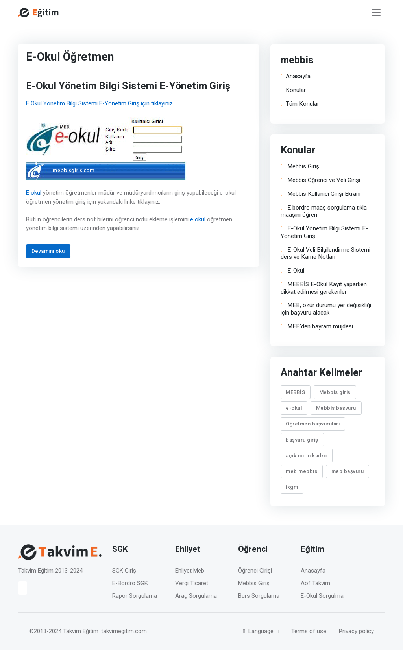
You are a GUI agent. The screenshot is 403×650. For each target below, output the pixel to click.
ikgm (292, 487)
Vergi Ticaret (191, 583)
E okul (33, 192)
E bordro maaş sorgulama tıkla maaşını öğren (324, 211)
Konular (293, 90)
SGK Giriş (124, 570)
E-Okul (292, 270)
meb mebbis (302, 471)
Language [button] (259, 631)
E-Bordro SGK (130, 583)
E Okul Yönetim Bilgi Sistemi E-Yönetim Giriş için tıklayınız (99, 103)
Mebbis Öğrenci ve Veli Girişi (320, 180)
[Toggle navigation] (376, 13)
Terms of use (308, 631)
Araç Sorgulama (196, 595)
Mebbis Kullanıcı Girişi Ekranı (320, 194)
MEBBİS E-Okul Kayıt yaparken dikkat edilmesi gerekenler (324, 288)
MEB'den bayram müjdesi (317, 326)
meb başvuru (347, 471)
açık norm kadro (306, 455)
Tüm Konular (300, 104)
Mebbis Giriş (300, 166)
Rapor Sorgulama (134, 595)
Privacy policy (356, 631)
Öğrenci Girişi (255, 570)
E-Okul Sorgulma (322, 595)
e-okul (294, 408)
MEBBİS (295, 392)
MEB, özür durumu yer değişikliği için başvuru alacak (326, 309)
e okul (197, 219)
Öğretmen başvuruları (313, 424)
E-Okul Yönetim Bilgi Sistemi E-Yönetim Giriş (324, 232)
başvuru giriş (302, 439)
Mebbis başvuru (336, 408)
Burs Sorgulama (258, 595)
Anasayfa (296, 76)
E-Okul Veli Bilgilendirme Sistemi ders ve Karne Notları (325, 253)
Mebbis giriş (335, 392)
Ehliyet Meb (189, 570)
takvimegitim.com (124, 631)
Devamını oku (48, 251)
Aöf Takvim (315, 583)
